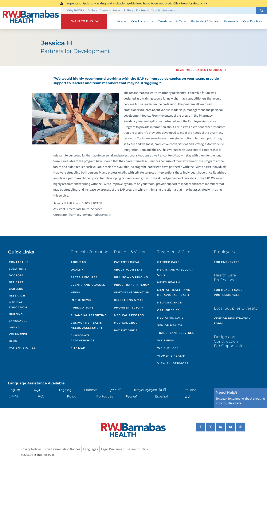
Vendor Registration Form (232, 321)
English (14, 390)
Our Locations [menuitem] (142, 21)
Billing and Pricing (131, 277)
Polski (71, 396)
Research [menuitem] (231, 21)
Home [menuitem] (121, 21)
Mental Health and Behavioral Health (173, 292)
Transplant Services (175, 332)
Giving (92, 10)
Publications (82, 307)
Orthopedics (168, 310)
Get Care (16, 282)
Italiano (190, 390)
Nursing (16, 314)
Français (90, 390)
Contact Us (18, 262)
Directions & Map (129, 300)
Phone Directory (129, 307)
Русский (131, 396)
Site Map (78, 348)
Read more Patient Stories (199, 70)
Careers (105, 10)
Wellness (165, 340)
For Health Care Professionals (156, 10)
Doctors (16, 275)
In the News (81, 300)
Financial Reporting (89, 315)
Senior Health (169, 325)
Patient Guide (126, 330)
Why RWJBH (76, 10)
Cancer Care (168, 262)
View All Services (172, 363)
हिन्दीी (162, 390)
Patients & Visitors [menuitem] (205, 21)
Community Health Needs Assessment (86, 325)
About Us (78, 262)
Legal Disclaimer (112, 449)
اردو (187, 396)
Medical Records (129, 315)
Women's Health (171, 355)
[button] (261, 10)
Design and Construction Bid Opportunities (230, 341)
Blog (13, 341)
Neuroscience (169, 302)
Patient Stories (22, 347)
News (117, 10)
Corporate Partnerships (82, 338)
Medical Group (127, 322)
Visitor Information (132, 292)
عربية (37, 390)
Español (161, 396)
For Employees (227, 262)
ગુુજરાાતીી (115, 390)
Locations (18, 268)
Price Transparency (131, 284)
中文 (41, 396)
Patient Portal (127, 262)
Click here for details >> (190, 3)
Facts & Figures (84, 277)
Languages (18, 320)
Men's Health (168, 282)
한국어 (13, 396)
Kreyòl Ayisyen (145, 390)
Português (104, 396)
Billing (128, 10)
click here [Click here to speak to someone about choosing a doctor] (234, 403)
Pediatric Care (170, 317)
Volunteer (18, 334)
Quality (77, 269)
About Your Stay (128, 269)
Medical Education (18, 305)
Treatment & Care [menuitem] (172, 21)
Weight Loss (167, 348)
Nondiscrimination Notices (62, 449)
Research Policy (137, 449)
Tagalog (65, 390)
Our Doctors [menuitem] (252, 21)
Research (17, 295)
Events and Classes (88, 284)
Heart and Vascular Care (175, 272)
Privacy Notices (31, 449)
